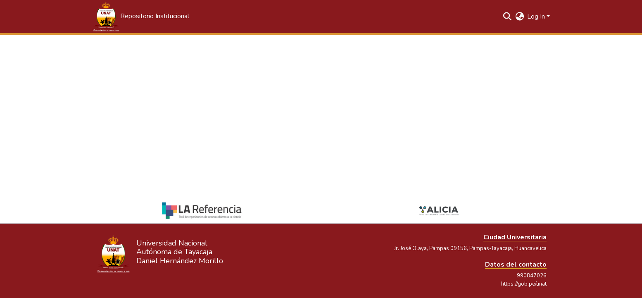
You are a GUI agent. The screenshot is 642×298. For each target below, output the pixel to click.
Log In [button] (537, 16)
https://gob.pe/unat (524, 284)
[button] (140, 16)
